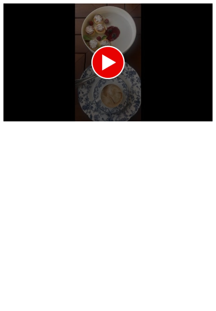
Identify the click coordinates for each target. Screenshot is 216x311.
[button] (108, 62)
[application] (108, 62)
